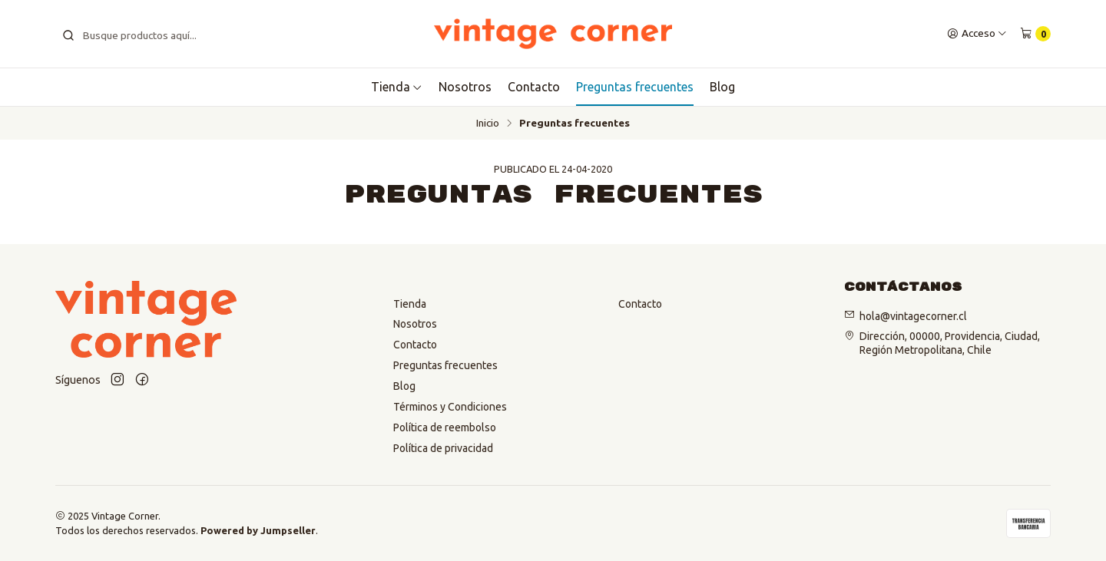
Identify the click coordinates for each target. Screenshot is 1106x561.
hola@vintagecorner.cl (913, 315)
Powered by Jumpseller (258, 530)
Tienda (409, 304)
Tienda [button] (396, 87)
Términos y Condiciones (450, 407)
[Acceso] (977, 34)
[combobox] (150, 33)
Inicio (487, 123)
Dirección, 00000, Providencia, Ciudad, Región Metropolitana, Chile (949, 343)
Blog (722, 87)
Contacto (534, 87)
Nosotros (465, 87)
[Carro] (1035, 33)
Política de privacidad (443, 448)
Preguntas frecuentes (635, 87)
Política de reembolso (444, 427)
